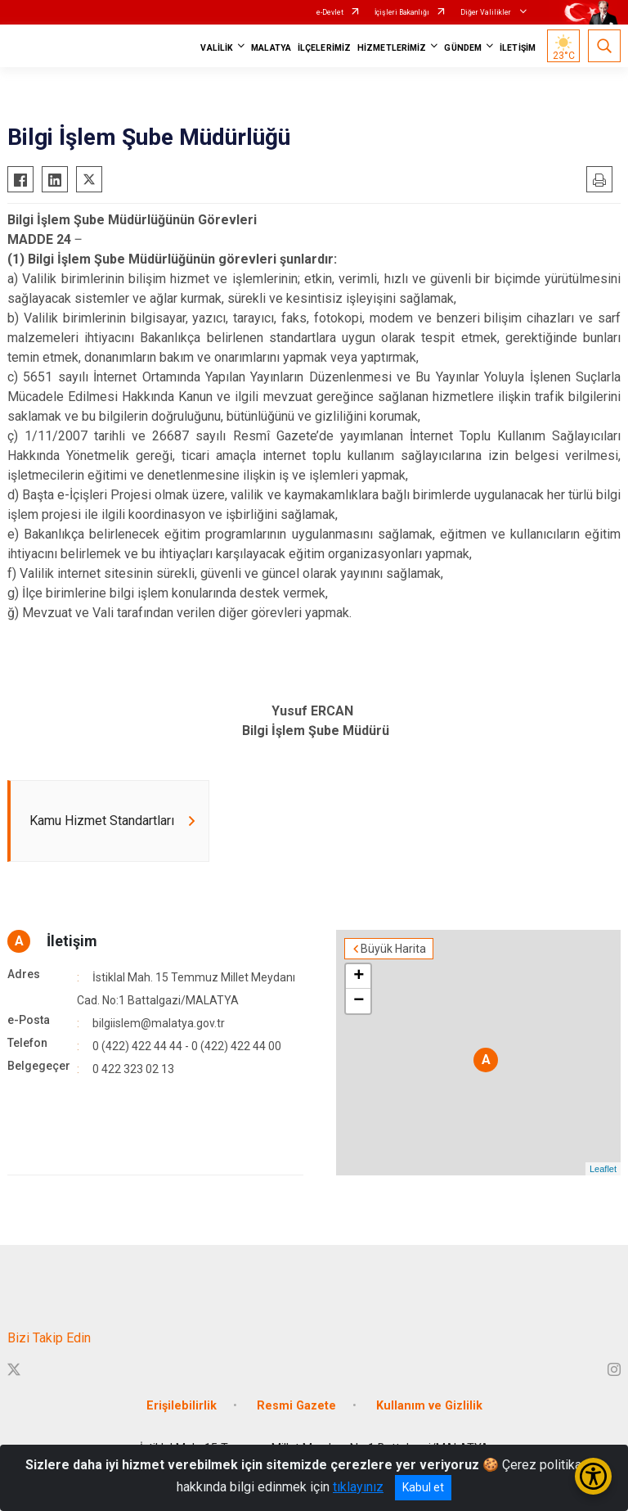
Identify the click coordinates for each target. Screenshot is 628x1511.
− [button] (358, 1001)
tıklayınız (358, 1487)
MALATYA (271, 48)
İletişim (72, 940)
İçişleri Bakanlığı (402, 12)
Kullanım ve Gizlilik (429, 1406)
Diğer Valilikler (486, 12)
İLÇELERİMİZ (324, 48)
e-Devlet (329, 12)
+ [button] (358, 976)
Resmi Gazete (296, 1406)
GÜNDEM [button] (463, 48)
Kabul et (423, 1487)
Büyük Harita (393, 948)
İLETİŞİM (518, 48)
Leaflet (603, 1169)
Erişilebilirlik (181, 1406)
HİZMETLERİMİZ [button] (391, 48)
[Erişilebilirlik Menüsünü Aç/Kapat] (593, 1476)
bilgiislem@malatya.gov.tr (158, 1023)
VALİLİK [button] (216, 48)
